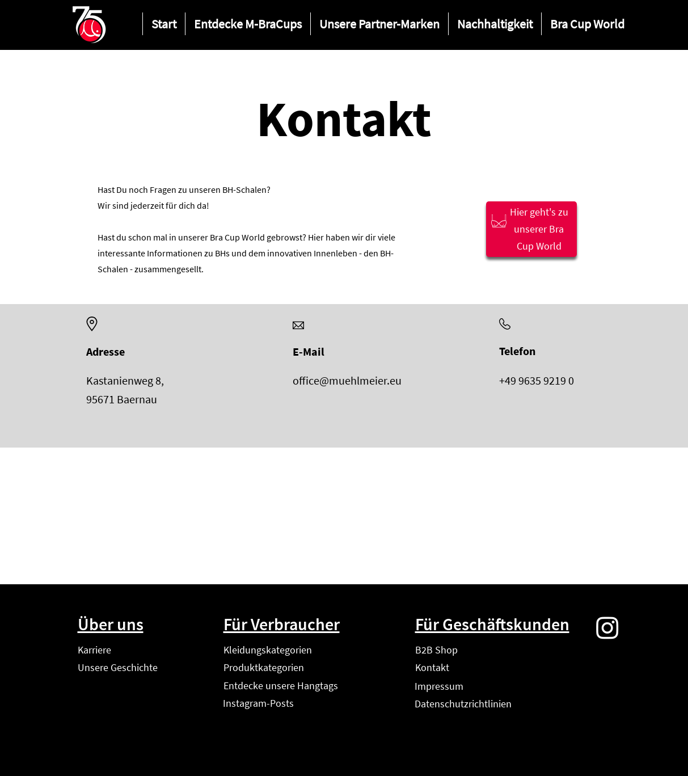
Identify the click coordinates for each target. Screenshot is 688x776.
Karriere (94, 649)
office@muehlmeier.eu (347, 380)
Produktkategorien (263, 667)
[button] (247, 23)
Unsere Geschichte (118, 667)
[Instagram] (607, 627)
